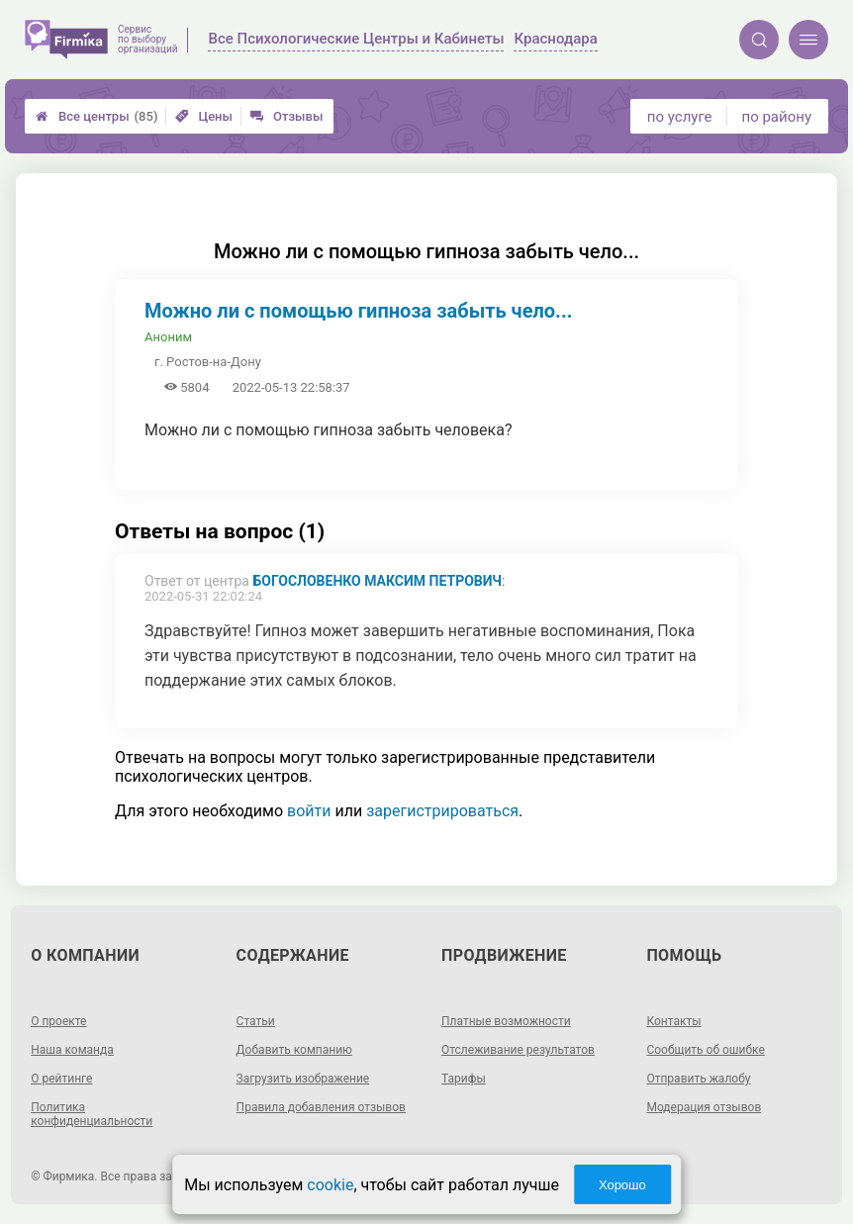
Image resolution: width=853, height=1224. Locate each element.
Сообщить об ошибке (705, 1050)
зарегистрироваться (442, 810)
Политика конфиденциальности (91, 1114)
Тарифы (463, 1078)
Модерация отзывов (703, 1107)
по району (776, 117)
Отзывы (286, 116)
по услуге (679, 117)
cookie (330, 1185)
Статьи (256, 1021)
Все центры (96, 116)
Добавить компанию (294, 1050)
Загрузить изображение (303, 1078)
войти (309, 810)
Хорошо (622, 1184)
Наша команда (72, 1050)
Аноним (168, 337)
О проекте (58, 1021)
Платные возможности (506, 1021)
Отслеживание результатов (518, 1050)
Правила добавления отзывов (321, 1107)
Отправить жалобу (698, 1078)
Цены (204, 116)
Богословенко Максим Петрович (377, 581)
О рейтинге (61, 1078)
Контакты (673, 1021)
